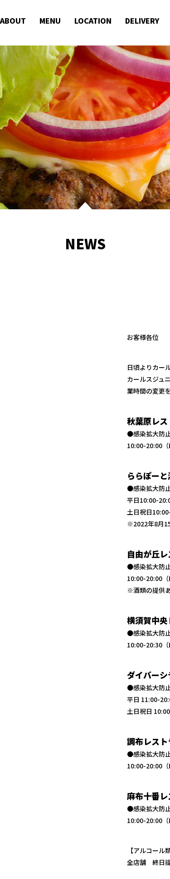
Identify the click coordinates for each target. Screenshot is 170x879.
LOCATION (93, 20)
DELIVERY (142, 20)
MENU (50, 20)
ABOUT (13, 20)
